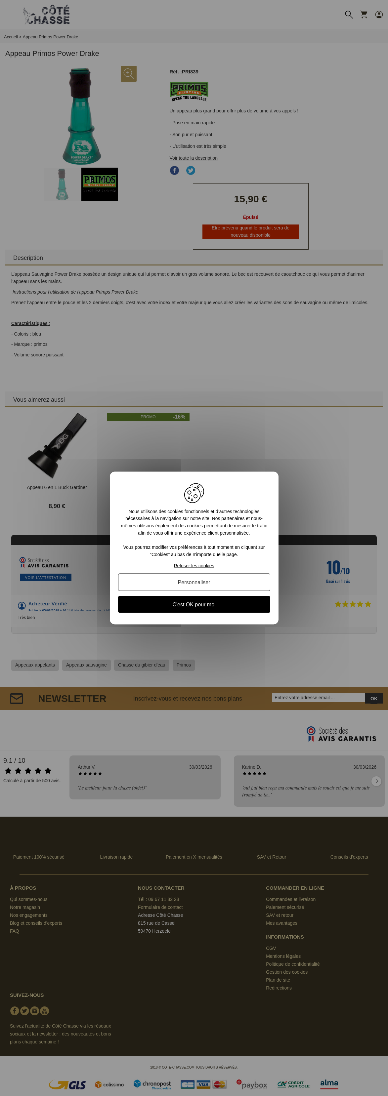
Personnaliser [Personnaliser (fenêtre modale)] (194, 582)
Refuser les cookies (194, 565)
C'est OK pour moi (193, 604)
